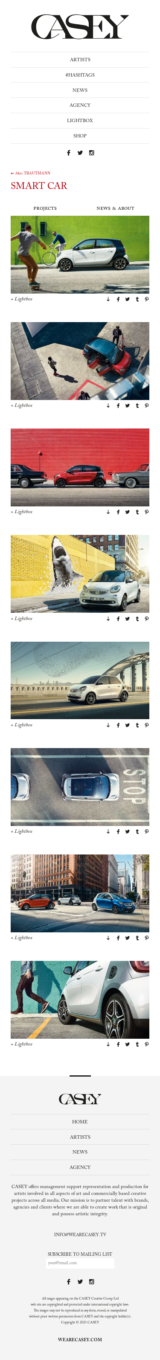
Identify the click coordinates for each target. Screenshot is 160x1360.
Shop (80, 136)
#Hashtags (80, 75)
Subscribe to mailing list (80, 1255)
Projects (45, 208)
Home (80, 1122)
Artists (80, 60)
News (80, 91)
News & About (115, 208)
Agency (80, 105)
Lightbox (80, 121)
